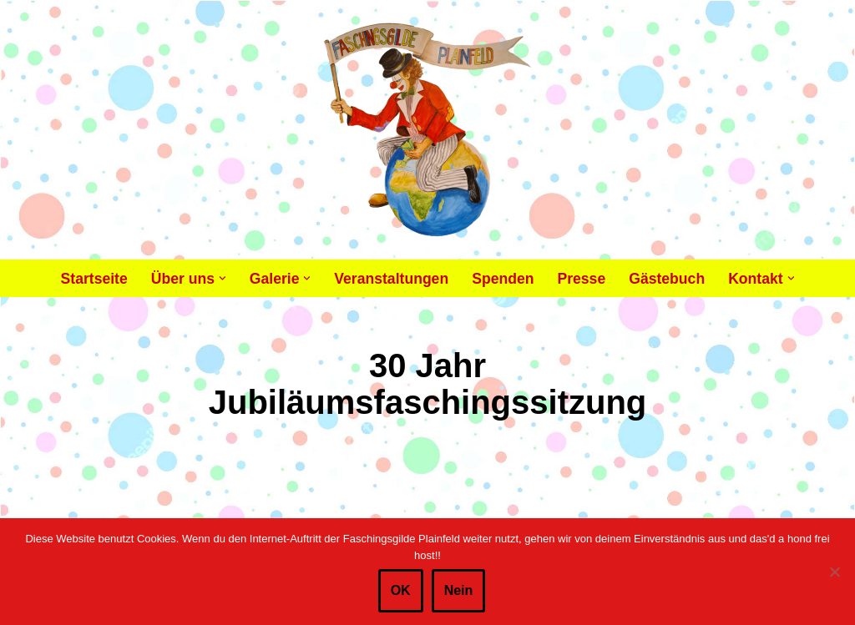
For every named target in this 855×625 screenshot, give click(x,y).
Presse (581, 278)
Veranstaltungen (391, 278)
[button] (222, 278)
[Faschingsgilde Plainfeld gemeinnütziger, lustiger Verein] (428, 129)
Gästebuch (667, 278)
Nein (458, 590)
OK (401, 590)
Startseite (94, 278)
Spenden (503, 278)
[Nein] (834, 571)
